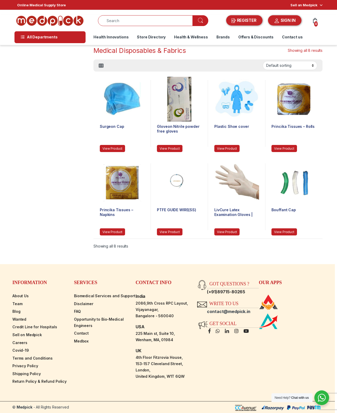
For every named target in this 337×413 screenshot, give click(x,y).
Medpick (24, 407)
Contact (81, 333)
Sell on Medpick (304, 5)
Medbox (81, 341)
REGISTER (244, 20)
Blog (16, 311)
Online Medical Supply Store (41, 5)
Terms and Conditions (32, 358)
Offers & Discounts (256, 37)
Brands (223, 37)
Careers (19, 342)
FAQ (77, 311)
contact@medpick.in (228, 311)
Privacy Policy (25, 366)
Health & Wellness (191, 37)
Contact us (292, 37)
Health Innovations (110, 37)
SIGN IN (285, 21)
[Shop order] (290, 65)
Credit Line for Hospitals (34, 327)
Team (17, 303)
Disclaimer (83, 303)
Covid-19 (20, 350)
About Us (20, 296)
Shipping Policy (26, 373)
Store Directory (151, 37)
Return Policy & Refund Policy (39, 381)
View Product (112, 148)
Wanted (19, 319)
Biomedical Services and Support (104, 296)
